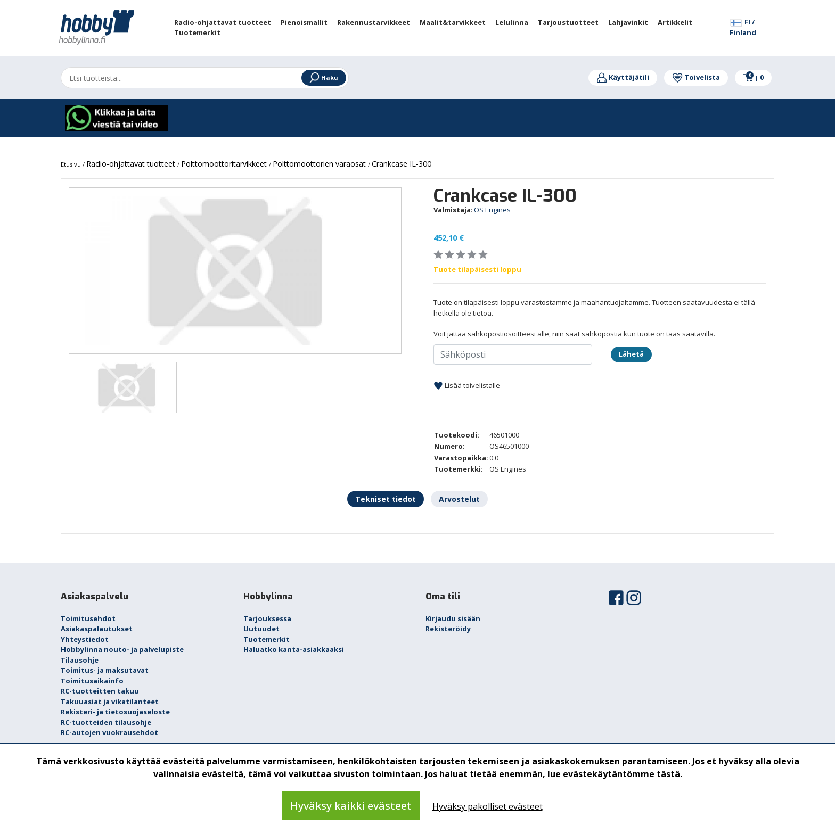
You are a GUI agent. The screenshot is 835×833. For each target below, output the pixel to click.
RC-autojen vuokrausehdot (109, 732)
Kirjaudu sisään (452, 618)
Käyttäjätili (622, 77)
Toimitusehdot (88, 618)
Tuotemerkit (266, 639)
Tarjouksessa (267, 618)
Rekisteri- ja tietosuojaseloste (115, 711)
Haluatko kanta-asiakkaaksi (293, 649)
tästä (668, 774)
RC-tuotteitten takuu (100, 691)
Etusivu (72, 164)
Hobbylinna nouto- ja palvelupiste (122, 649)
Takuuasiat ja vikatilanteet (110, 701)
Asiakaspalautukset (97, 628)
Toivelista (696, 77)
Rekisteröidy (448, 628)
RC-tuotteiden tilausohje (106, 722)
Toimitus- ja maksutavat (105, 670)
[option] (235, 271)
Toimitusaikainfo (92, 681)
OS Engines (492, 210)
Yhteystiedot (85, 639)
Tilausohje (80, 660)
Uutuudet (261, 628)
